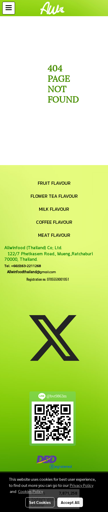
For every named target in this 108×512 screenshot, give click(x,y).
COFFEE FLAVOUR (54, 222)
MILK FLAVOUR (54, 209)
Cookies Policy (30, 491)
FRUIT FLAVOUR (54, 183)
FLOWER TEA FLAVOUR (54, 196)
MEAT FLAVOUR (54, 235)
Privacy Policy (81, 485)
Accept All (70, 502)
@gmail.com (30, 272)
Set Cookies (40, 502)
